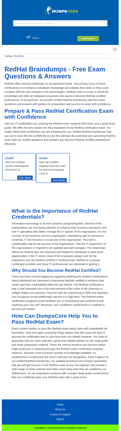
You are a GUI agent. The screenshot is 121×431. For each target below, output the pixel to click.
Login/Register (88, 38)
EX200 (9, 158)
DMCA (60, 419)
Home (8, 56)
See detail (25, 177)
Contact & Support (60, 414)
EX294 (43, 158)
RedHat (18, 56)
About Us (60, 409)
